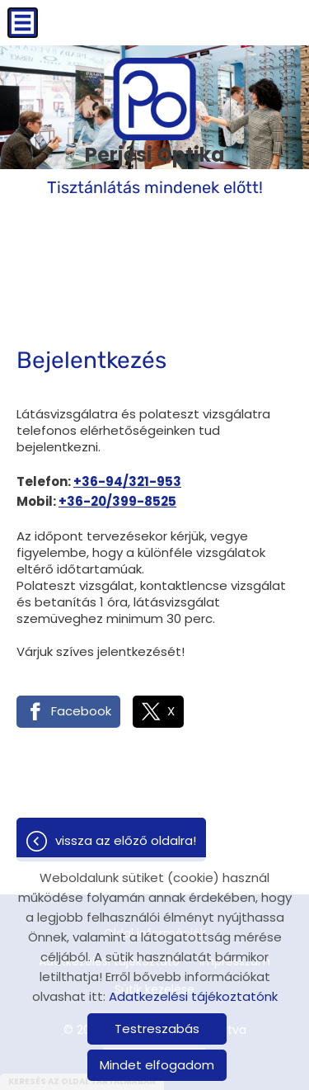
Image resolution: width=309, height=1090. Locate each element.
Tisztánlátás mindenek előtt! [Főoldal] (155, 168)
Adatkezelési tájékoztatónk (193, 996)
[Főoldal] (155, 99)
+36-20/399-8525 (117, 501)
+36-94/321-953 (127, 481)
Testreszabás (157, 1028)
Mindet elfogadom (157, 1064)
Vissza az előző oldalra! (125, 840)
